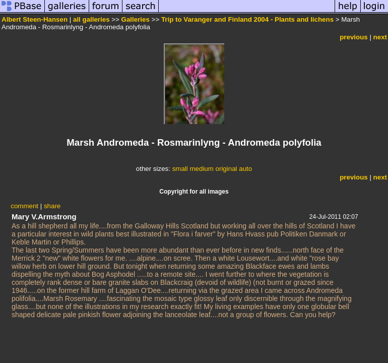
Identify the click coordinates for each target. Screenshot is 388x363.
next (380, 37)
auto (245, 168)
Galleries (135, 19)
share (52, 206)
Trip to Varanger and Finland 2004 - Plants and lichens (247, 19)
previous (354, 37)
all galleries (91, 19)
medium (201, 168)
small (180, 168)
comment (24, 206)
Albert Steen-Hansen (35, 19)
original (226, 168)
